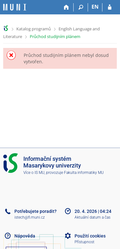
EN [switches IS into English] (95, 6)
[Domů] (66, 7)
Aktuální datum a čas (92, 217)
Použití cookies (90, 235)
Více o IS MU (33, 172)
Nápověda (24, 235)
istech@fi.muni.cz (29, 217)
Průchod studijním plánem (55, 36)
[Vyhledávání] (81, 7)
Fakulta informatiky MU (84, 172)
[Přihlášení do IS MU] (109, 7)
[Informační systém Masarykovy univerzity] (14, 7)
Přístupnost (84, 242)
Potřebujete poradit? (35, 211)
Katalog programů (33, 29)
